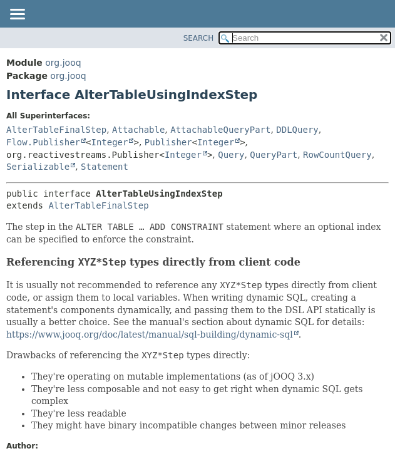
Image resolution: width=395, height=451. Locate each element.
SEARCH (198, 38)
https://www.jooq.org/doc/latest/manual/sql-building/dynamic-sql (149, 334)
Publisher (168, 142)
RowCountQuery (337, 155)
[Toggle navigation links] (17, 15)
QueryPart (273, 155)
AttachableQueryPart (220, 130)
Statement (104, 167)
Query (231, 155)
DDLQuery (297, 130)
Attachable (138, 130)
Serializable (37, 167)
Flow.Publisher (43, 142)
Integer (109, 142)
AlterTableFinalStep (56, 130)
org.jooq (63, 63)
